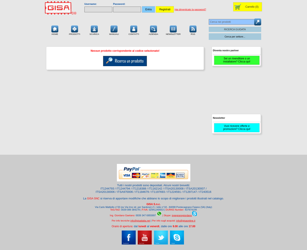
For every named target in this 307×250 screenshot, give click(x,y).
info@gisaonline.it (185, 220)
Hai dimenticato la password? (190, 9)
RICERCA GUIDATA (235, 29)
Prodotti (74, 29)
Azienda (153, 29)
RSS (192, 29)
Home (54, 29)
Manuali (114, 29)
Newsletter (173, 29)
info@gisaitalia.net (140, 220)
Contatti (134, 29)
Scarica (94, 29)
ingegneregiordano (182, 215)
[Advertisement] (236, 92)
